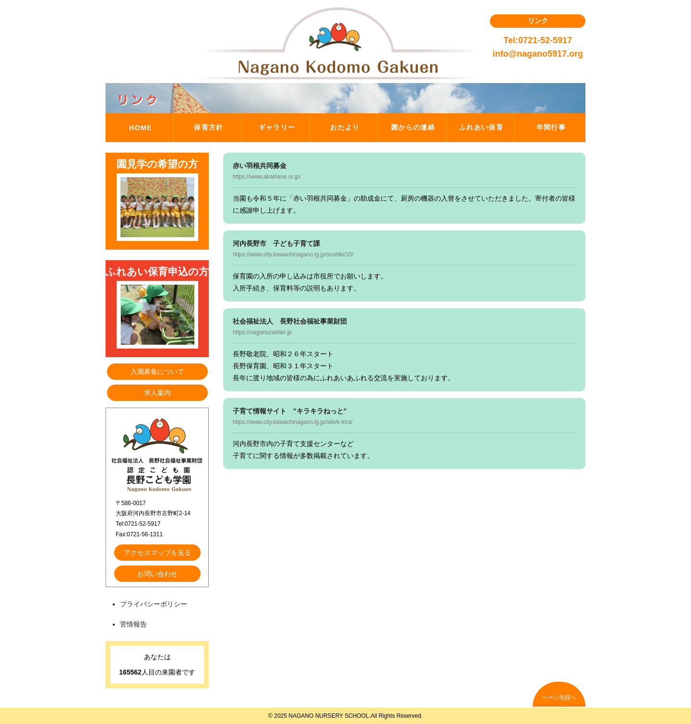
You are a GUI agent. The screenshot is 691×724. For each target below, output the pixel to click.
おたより (345, 127)
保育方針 (209, 127)
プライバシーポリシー (153, 604)
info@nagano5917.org (537, 54)
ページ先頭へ (559, 697)
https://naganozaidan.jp (262, 332)
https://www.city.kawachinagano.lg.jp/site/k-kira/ (293, 422)
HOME (140, 128)
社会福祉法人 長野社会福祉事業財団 (290, 321)
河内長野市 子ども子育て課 (276, 243)
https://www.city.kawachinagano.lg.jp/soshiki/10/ (293, 254)
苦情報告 (133, 624)
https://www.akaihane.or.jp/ (266, 176)
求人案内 (157, 393)
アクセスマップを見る (157, 552)
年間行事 (551, 127)
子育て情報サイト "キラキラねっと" (289, 411)
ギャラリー (277, 127)
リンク (538, 20)
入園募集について (157, 371)
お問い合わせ (157, 574)
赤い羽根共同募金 (259, 165)
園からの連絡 (413, 127)
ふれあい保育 (481, 127)
